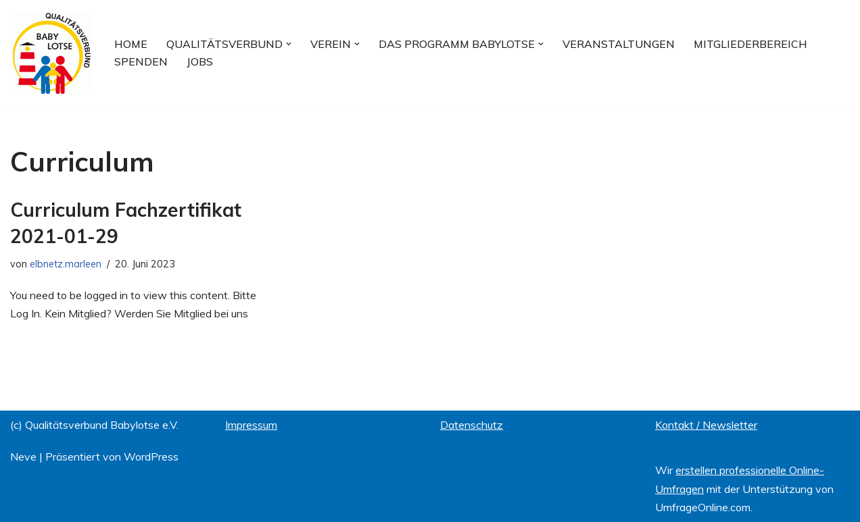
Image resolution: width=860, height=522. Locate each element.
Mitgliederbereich (750, 44)
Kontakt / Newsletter (706, 425)
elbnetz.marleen (65, 264)
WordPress (151, 456)
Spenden (141, 61)
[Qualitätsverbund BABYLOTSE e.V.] (50, 53)
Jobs (200, 61)
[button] (288, 44)
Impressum (251, 425)
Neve (23, 456)
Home (130, 44)
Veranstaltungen (619, 44)
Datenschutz (471, 425)
